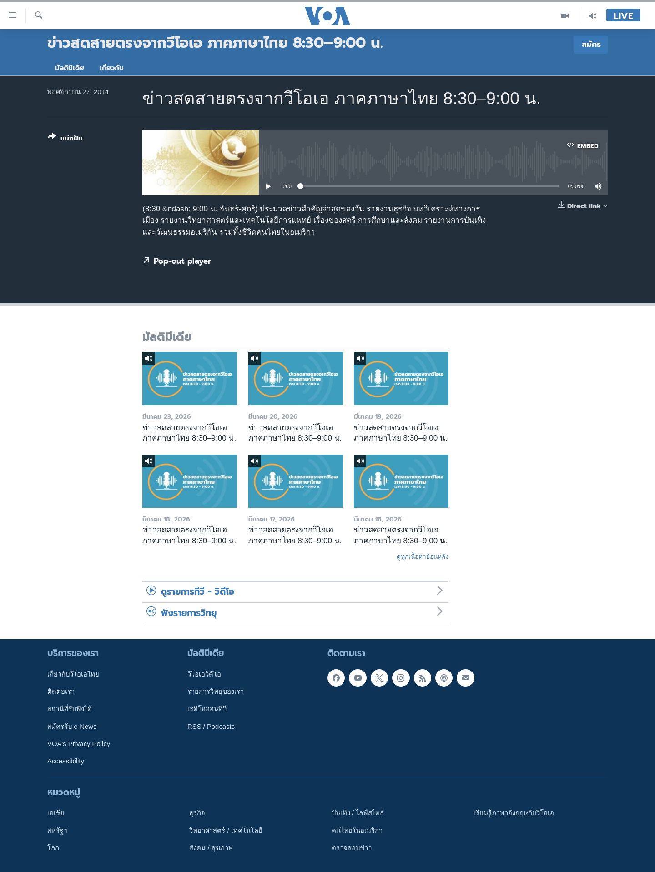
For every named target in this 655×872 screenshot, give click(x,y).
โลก (53, 848)
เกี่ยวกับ (112, 68)
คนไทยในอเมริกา (357, 830)
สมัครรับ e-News (72, 726)
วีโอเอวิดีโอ (204, 674)
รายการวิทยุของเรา (215, 691)
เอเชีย (56, 813)
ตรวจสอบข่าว (352, 848)
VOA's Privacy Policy (78, 743)
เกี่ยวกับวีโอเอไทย (73, 674)
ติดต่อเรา (61, 691)
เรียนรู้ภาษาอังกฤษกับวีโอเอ (514, 813)
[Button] (65, 139)
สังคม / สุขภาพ (210, 848)
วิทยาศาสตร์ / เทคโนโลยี (225, 830)
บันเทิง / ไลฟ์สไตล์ (358, 813)
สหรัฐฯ (57, 830)
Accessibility (65, 761)
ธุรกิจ (197, 813)
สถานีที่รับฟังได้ (69, 708)
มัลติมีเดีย (69, 68)
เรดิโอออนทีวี (207, 708)
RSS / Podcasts (211, 726)
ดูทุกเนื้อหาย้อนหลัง (422, 556)
